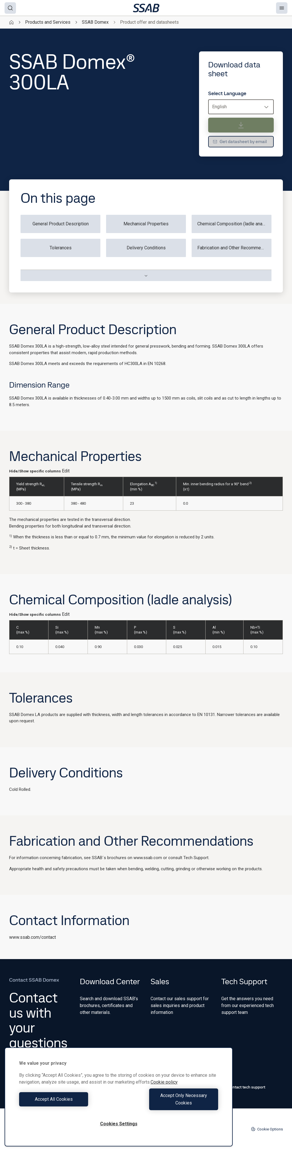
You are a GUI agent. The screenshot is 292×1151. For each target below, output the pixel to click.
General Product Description (61, 223)
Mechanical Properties (146, 223)
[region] (119, 1100)
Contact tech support (243, 1087)
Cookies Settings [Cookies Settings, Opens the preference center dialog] (118, 1123)
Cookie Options (267, 1129)
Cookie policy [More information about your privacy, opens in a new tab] (164, 1089)
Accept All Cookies (67, 1103)
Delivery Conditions (146, 247)
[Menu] (281, 8)
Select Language (227, 93)
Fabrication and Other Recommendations (234, 247)
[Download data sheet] (241, 125)
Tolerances (61, 247)
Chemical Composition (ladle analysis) (234, 223)
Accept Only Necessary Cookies (170, 1103)
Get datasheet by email (240, 142)
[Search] (10, 8)
